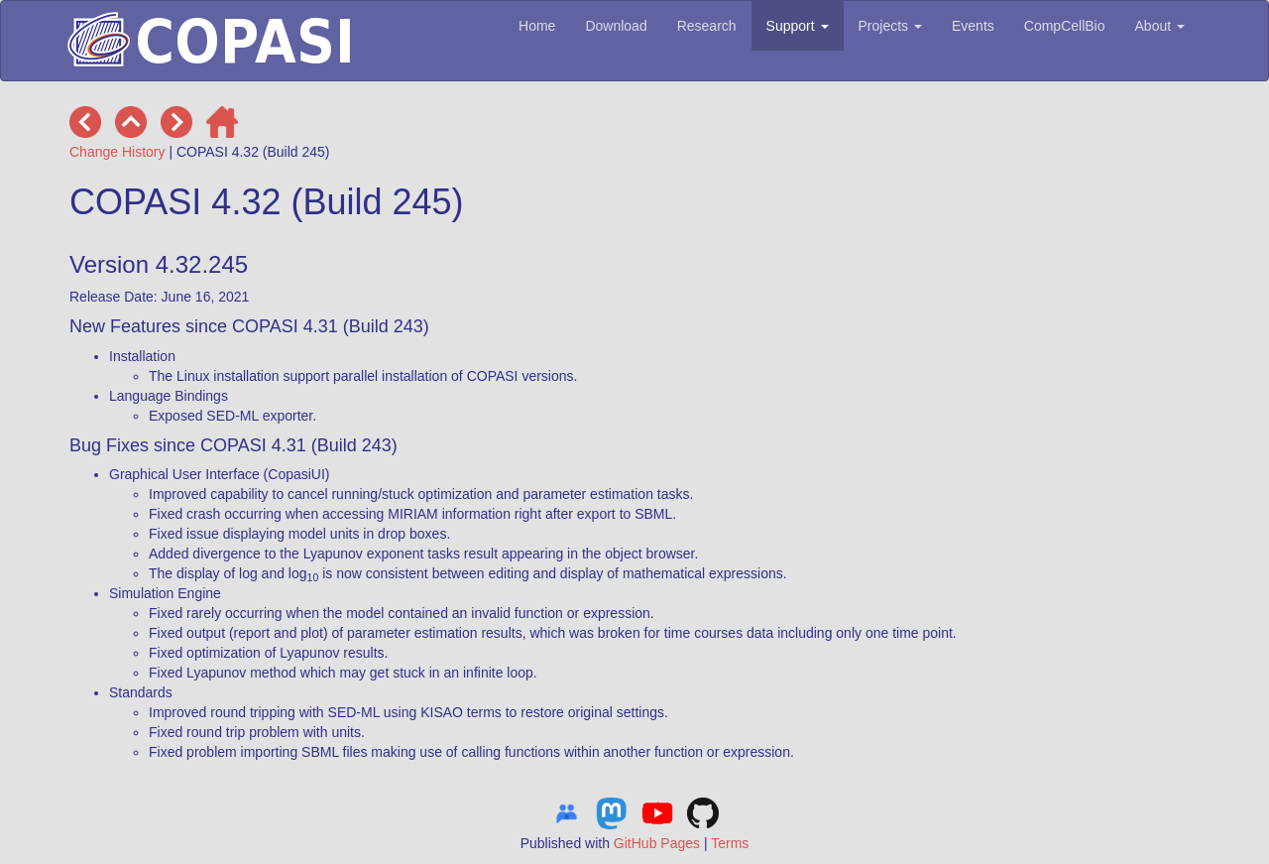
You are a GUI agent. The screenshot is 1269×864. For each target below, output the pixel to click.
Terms (730, 843)
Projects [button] (890, 26)
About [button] (1160, 26)
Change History (117, 152)
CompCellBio (1064, 26)
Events (973, 26)
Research (707, 26)
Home (537, 26)
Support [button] (797, 26)
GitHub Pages (657, 843)
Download (615, 26)
